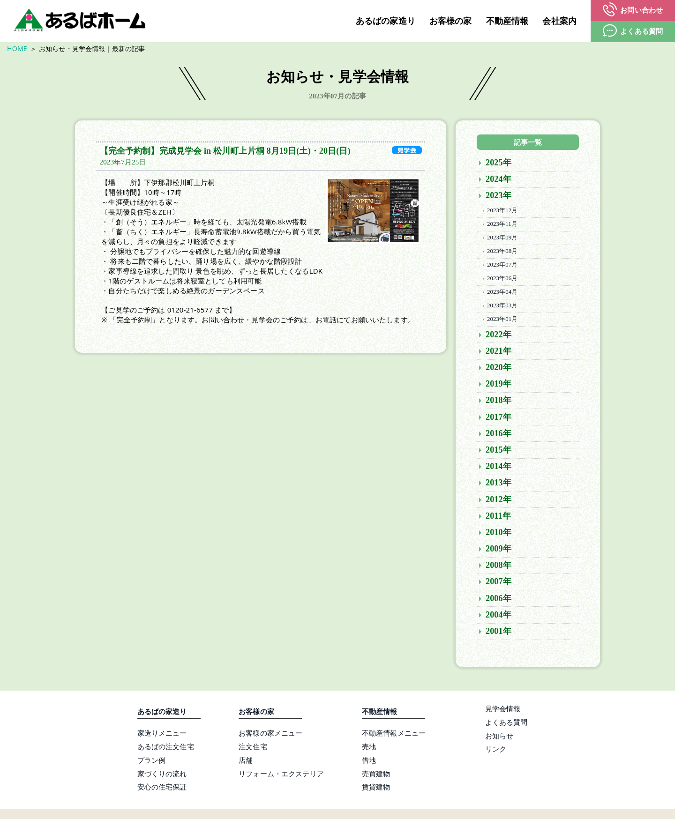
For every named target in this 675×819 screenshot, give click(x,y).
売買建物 (376, 774)
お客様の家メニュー (270, 733)
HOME (17, 48)
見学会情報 (503, 709)
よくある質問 (506, 723)
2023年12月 (502, 211)
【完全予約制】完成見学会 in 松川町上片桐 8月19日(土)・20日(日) (225, 151)
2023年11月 (502, 225)
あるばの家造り (385, 21)
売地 (369, 747)
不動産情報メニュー (394, 733)
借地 (369, 761)
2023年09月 (502, 238)
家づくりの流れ (162, 774)
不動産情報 (507, 21)
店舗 (246, 761)
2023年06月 (502, 279)
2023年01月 (502, 320)
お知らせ (499, 736)
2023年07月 (502, 265)
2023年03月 (502, 306)
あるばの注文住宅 (165, 747)
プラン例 (151, 761)
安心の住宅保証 (162, 788)
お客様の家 (450, 21)
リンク (495, 749)
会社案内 (559, 21)
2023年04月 (502, 293)
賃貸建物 (376, 788)
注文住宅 (253, 747)
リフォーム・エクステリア (281, 774)
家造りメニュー (162, 733)
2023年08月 (502, 252)
